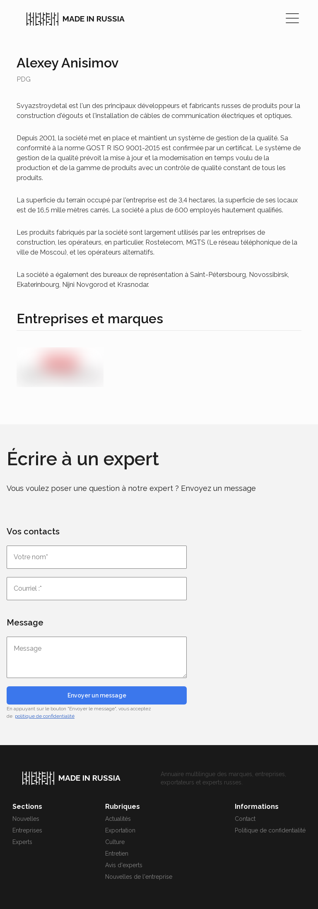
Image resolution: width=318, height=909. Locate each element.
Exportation (120, 830)
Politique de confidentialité (270, 830)
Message (25, 623)
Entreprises (27, 830)
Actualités (118, 818)
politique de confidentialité (45, 716)
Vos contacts (33, 531)
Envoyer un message (96, 695)
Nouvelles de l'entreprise (138, 876)
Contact (245, 818)
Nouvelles (25, 818)
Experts (22, 842)
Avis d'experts (123, 865)
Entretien (116, 853)
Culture (115, 842)
